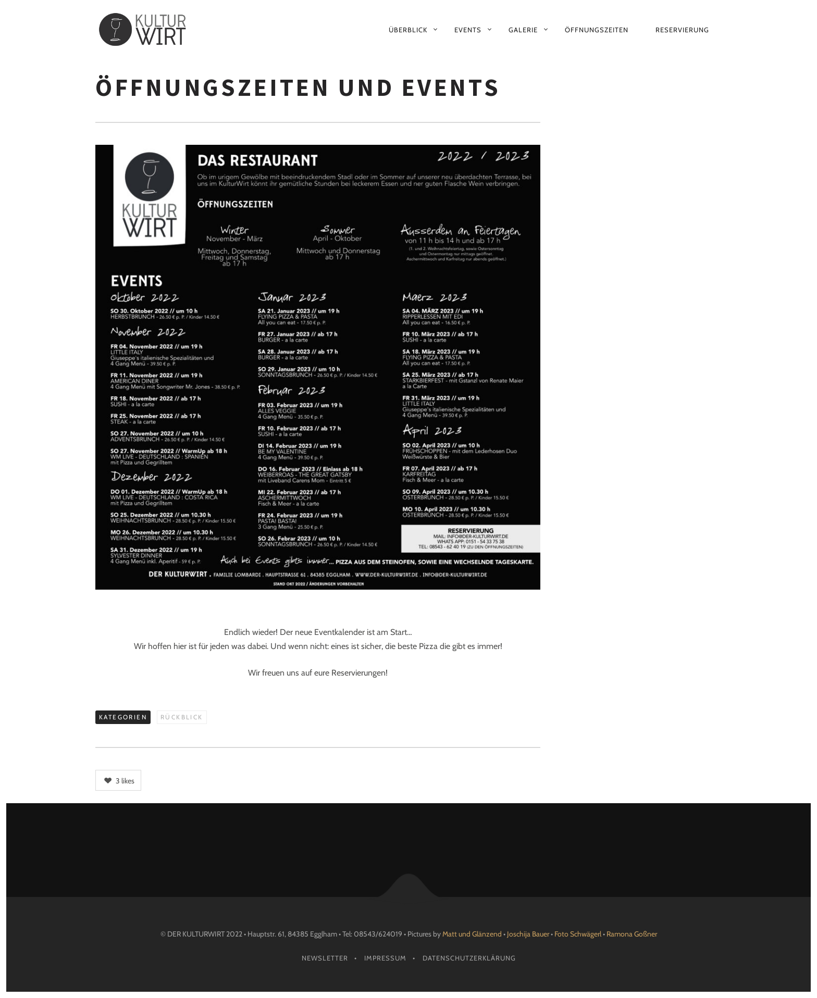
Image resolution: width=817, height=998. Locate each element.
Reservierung (682, 30)
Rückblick (181, 717)
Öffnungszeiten (596, 30)
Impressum (385, 958)
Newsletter (325, 958)
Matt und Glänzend (472, 934)
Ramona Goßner (631, 934)
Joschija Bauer (529, 934)
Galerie (523, 30)
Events (467, 30)
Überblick (408, 30)
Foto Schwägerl (577, 934)
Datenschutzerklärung (469, 958)
